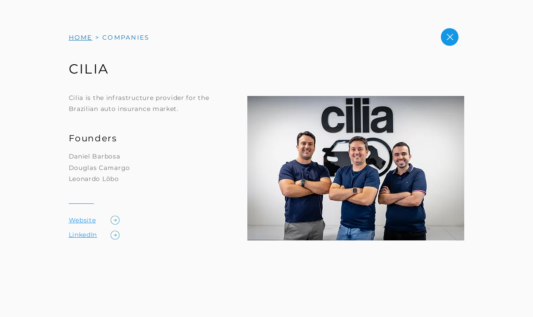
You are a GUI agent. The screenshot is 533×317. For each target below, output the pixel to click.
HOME (81, 37)
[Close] (449, 37)
